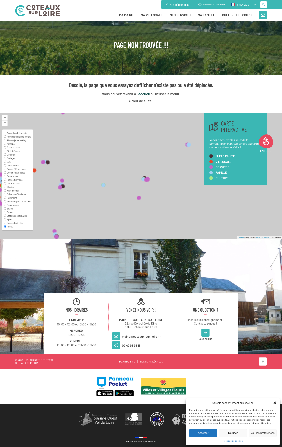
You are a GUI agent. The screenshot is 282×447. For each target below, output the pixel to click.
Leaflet (241, 237)
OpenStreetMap (263, 237)
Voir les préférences (263, 432)
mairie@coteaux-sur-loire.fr (141, 336)
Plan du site (127, 361)
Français (240, 4)
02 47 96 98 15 (131, 345)
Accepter (203, 432)
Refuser (233, 432)
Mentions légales (151, 361)
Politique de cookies (233, 440)
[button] (275, 403)
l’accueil (143, 94)
